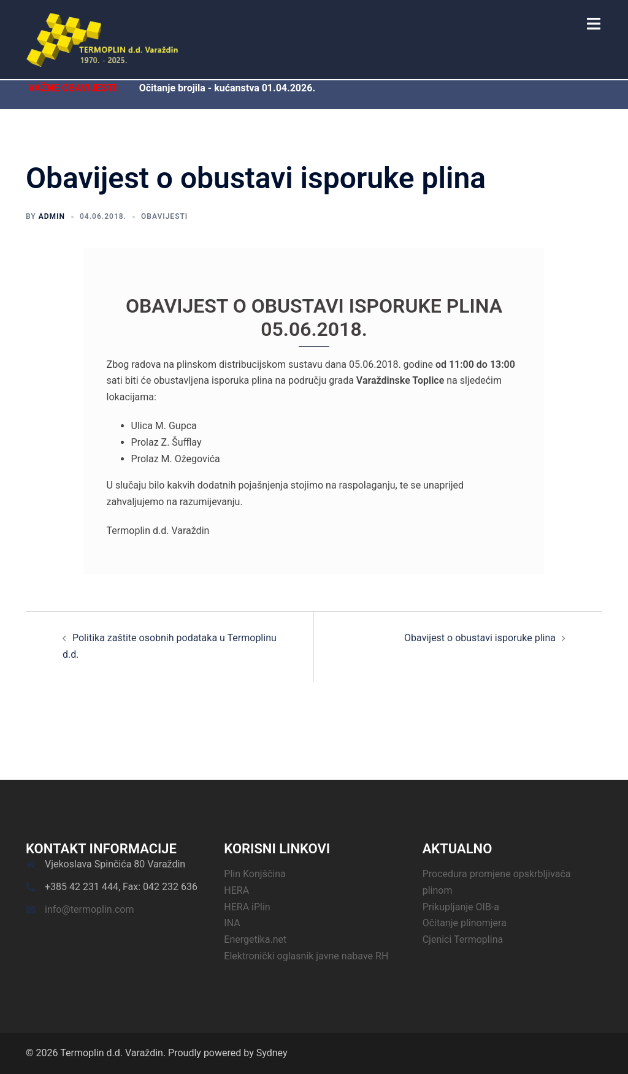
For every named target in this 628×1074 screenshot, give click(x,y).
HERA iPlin (247, 907)
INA (232, 923)
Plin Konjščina (254, 874)
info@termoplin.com (89, 909)
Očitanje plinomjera (465, 923)
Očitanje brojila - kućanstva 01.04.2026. (227, 88)
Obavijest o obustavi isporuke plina (480, 638)
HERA (236, 890)
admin (52, 216)
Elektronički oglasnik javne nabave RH (306, 956)
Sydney (272, 1053)
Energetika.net (255, 939)
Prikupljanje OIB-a (461, 907)
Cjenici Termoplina (463, 939)
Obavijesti (164, 216)
